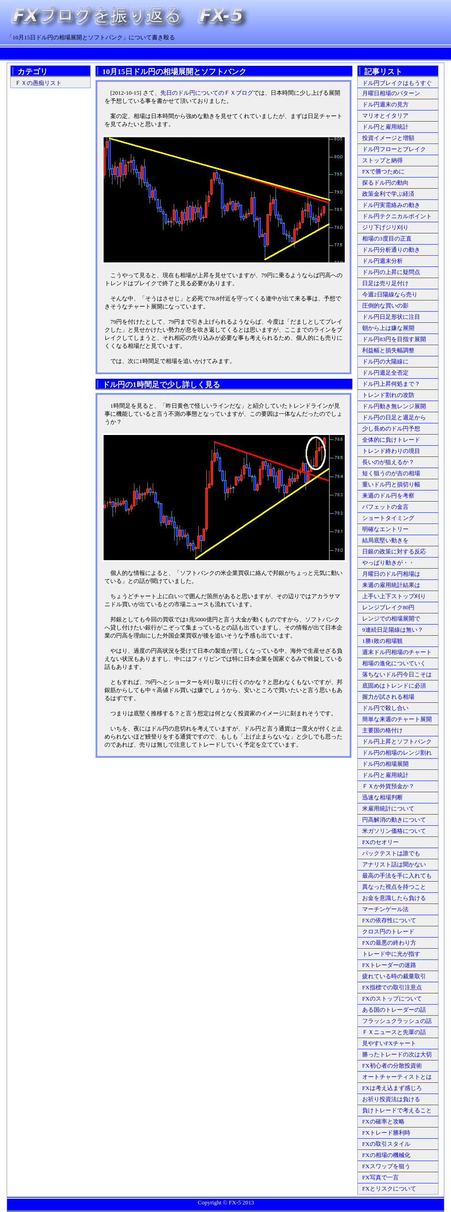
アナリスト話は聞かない (394, 864)
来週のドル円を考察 (388, 495)
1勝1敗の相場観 (382, 641)
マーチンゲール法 (385, 909)
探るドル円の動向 (385, 182)
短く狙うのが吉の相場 (391, 473)
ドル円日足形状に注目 (391, 316)
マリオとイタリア (385, 115)
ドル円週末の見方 (385, 104)
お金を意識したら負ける (394, 898)
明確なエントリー (385, 529)
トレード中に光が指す (391, 953)
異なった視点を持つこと (394, 886)
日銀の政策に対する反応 (394, 551)
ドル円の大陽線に (385, 361)
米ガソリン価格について (394, 831)
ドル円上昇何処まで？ (391, 383)
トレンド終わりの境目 (391, 451)
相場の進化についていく (394, 663)
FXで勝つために (383, 171)
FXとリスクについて (389, 1188)
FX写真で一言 (380, 1177)
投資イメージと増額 (388, 138)
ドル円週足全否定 (385, 372)
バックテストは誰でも (391, 853)
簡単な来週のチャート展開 (397, 719)
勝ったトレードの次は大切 (397, 1054)
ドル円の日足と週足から (394, 417)
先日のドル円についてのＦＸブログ (206, 92)
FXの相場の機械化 (386, 1155)
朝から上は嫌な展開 (388, 328)
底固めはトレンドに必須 (394, 685)
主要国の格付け (382, 730)
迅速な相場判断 (382, 797)
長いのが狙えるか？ (388, 462)
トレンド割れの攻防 (388, 395)
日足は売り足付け (385, 283)
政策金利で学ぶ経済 (388, 193)
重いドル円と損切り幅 (391, 484)
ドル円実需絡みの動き (391, 205)
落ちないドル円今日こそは (397, 674)
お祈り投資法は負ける (391, 1099)
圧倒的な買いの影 (385, 305)
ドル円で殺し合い (385, 708)
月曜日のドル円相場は (391, 573)
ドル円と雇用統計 (385, 126)
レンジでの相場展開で (391, 618)
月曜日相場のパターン (391, 93)
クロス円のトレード (388, 931)
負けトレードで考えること (397, 1110)
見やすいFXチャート (389, 1043)
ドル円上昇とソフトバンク (397, 741)
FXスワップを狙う (386, 1166)
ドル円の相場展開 (385, 763)
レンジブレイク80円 (388, 607)
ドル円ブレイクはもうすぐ (397, 83)
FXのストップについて (392, 998)
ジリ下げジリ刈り (385, 227)
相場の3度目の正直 (387, 238)
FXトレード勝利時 (386, 1132)
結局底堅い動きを (385, 540)
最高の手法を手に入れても (397, 875)
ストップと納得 (382, 160)
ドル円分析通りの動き (391, 249)
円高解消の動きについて (394, 819)
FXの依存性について (389, 920)
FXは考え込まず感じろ (392, 1088)
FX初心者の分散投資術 (392, 1065)
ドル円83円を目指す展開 (394, 339)
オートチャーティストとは (397, 1076)
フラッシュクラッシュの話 (397, 1021)
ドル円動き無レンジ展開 (394, 406)
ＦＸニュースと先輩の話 (394, 1032)
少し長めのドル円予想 (391, 428)
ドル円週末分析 (382, 261)
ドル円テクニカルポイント (397, 216)
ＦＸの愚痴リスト (38, 83)
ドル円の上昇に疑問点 (391, 272)
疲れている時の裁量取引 (394, 976)
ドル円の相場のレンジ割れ (397, 752)
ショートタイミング (388, 518)
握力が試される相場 (388, 696)
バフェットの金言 (385, 506)
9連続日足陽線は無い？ (392, 629)
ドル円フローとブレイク (394, 149)
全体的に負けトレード (391, 439)
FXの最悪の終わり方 (389, 942)
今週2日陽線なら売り (390, 294)
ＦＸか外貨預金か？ (388, 786)
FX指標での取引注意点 (392, 987)
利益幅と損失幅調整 (388, 350)
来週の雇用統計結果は (391, 585)
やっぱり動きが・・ (388, 562)
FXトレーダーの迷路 (389, 965)
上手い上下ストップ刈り (394, 596)
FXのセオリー (380, 842)
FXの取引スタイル (386, 1143)
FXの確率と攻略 (383, 1121)
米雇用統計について (388, 808)
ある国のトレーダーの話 (394, 1009)
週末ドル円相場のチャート (397, 652)
